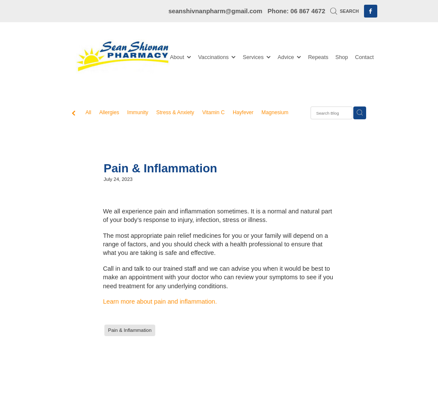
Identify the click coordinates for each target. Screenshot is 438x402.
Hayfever (243, 112)
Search (344, 11)
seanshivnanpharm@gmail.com (216, 11)
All (89, 112)
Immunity (137, 112)
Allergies (109, 112)
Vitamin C (213, 112)
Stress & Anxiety (175, 112)
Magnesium (274, 112)
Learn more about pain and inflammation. (160, 301)
